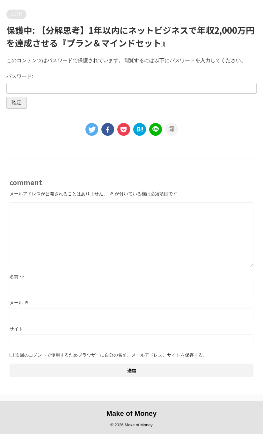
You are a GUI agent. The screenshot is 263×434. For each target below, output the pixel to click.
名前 (17, 276)
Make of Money (131, 413)
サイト (16, 328)
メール (19, 302)
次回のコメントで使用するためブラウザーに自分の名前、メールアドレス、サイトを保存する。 (111, 355)
